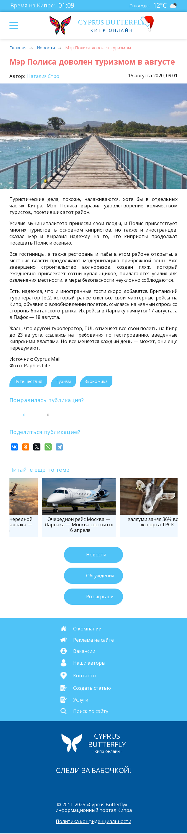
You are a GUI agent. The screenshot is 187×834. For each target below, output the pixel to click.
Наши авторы (89, 663)
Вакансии (84, 651)
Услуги (80, 699)
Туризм (63, 381)
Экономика (96, 381)
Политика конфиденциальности (93, 822)
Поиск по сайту (90, 711)
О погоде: (137, 5)
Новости (46, 47)
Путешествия (28, 381)
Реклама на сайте (93, 640)
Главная (18, 47)
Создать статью (92, 688)
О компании (87, 628)
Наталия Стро (42, 76)
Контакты (84, 675)
